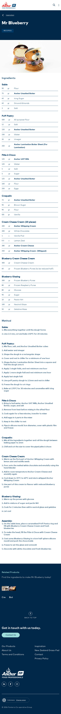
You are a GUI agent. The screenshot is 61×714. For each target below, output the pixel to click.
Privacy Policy (41, 659)
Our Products (8, 646)
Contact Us (11, 635)
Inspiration (40, 646)
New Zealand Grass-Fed (47, 650)
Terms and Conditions (13, 654)
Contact (39, 654)
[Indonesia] (3, 15)
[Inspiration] (10, 15)
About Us (6, 650)
